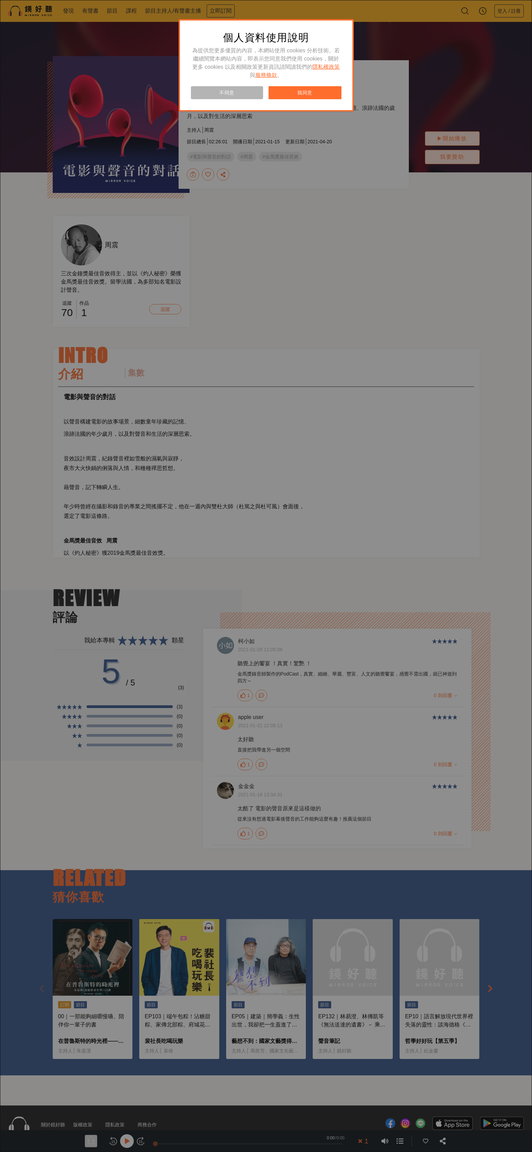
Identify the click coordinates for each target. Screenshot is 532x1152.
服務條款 (266, 75)
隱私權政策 (326, 67)
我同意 (304, 92)
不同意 (226, 92)
